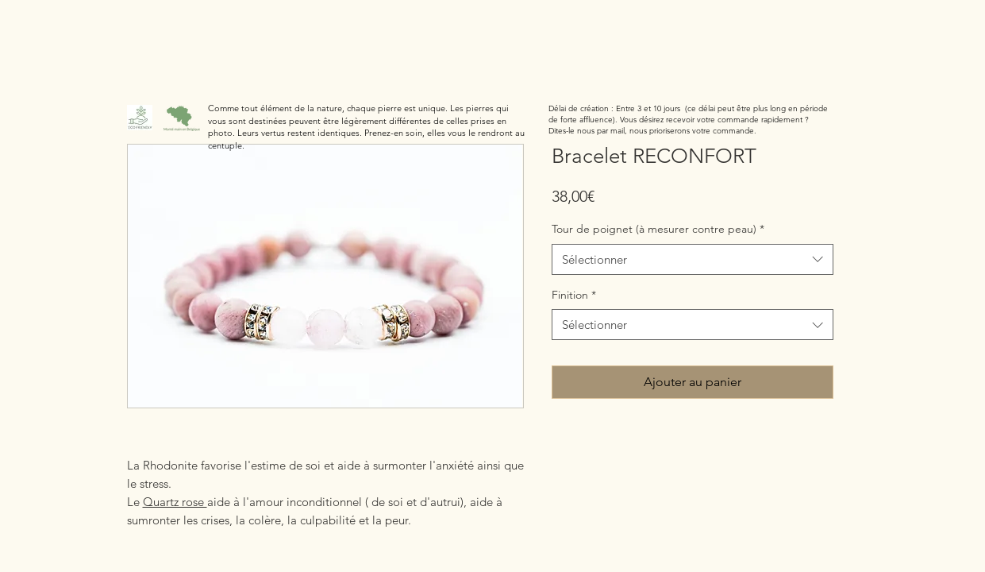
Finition (574, 295)
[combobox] (692, 259)
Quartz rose (175, 501)
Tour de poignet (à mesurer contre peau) (658, 229)
